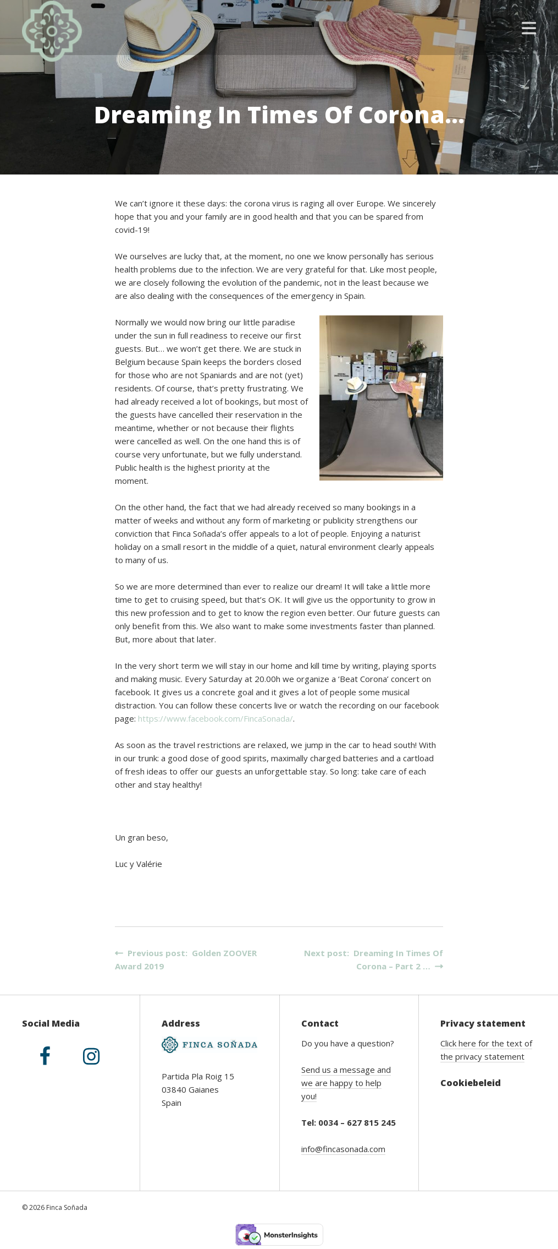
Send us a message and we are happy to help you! (346, 1082)
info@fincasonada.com (343, 1148)
